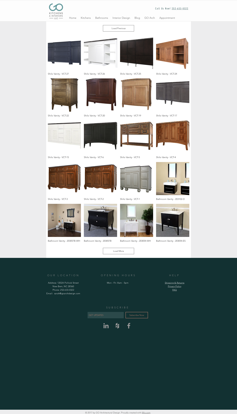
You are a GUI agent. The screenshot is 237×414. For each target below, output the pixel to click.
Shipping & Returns (174, 282)
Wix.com (146, 412)
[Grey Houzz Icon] (117, 325)
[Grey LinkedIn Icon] (106, 325)
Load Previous (119, 28)
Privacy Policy (174, 286)
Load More (118, 251)
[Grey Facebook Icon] (128, 325)
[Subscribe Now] (137, 315)
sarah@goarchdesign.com (67, 293)
